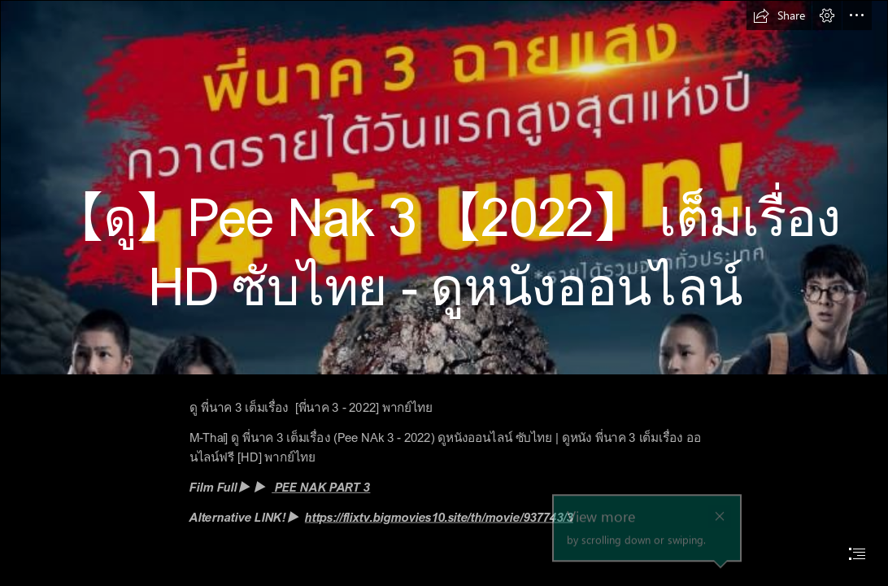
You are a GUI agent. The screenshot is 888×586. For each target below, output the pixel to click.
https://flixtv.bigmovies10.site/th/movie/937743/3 (439, 516)
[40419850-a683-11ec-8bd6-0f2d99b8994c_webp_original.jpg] (444, 187)
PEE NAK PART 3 (321, 487)
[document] (444, 293)
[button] (779, 15)
